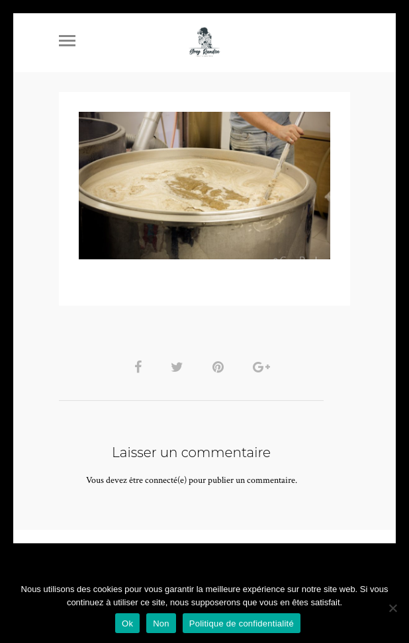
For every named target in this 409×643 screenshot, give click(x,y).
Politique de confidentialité (241, 623)
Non (161, 623)
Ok (127, 623)
